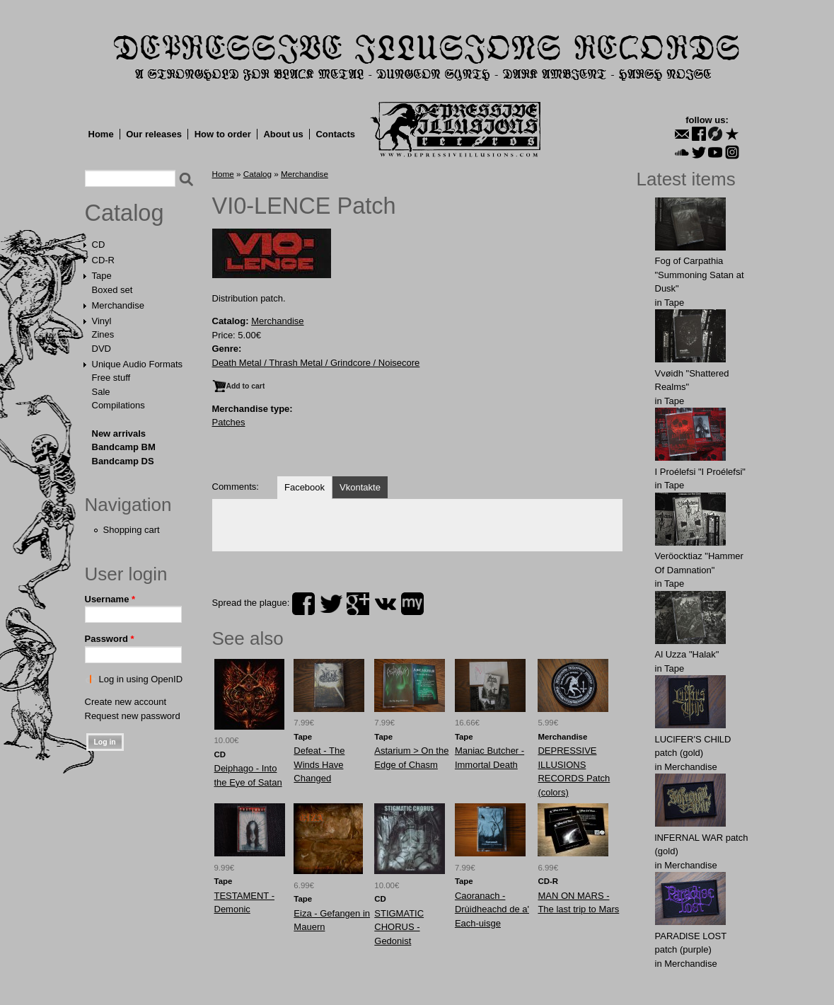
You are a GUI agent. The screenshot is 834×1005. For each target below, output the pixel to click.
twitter (331, 603)
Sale (101, 391)
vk (385, 603)
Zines (103, 334)
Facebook (304, 487)
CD (98, 244)
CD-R (103, 260)
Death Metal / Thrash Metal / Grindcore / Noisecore (316, 362)
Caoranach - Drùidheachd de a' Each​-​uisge (492, 909)
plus (358, 603)
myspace (412, 603)
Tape (102, 275)
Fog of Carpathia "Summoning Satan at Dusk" (699, 274)
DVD (101, 348)
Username (110, 599)
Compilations (118, 405)
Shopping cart (131, 529)
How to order (223, 134)
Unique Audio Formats (137, 364)
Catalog (124, 213)
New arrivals (119, 433)
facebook (303, 603)
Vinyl (102, 321)
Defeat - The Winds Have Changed (319, 764)
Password (109, 638)
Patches (228, 422)
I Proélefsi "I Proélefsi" (700, 471)
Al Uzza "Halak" (687, 654)
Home (101, 134)
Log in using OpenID (141, 679)
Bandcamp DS (123, 461)
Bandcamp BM (124, 447)
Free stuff (111, 377)
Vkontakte (360, 487)
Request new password (132, 716)
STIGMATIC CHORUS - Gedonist (399, 927)
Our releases (154, 134)
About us (283, 134)
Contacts (335, 134)
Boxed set (112, 290)
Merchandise (118, 305)
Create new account (126, 701)
